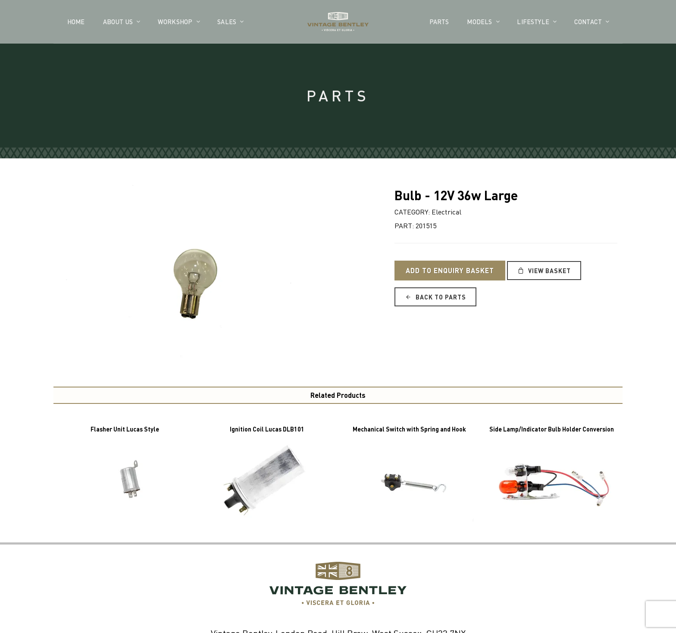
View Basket (544, 270)
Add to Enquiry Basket (450, 270)
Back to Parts (435, 297)
